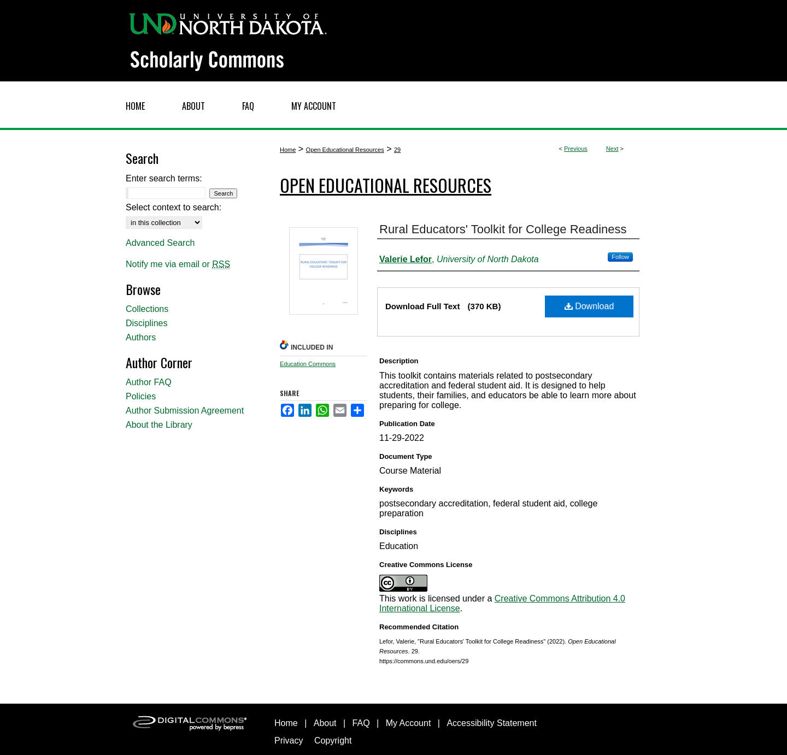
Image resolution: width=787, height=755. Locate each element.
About (325, 723)
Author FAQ (149, 382)
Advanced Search (160, 242)
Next (612, 148)
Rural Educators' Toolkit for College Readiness (503, 229)
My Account (408, 723)
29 (397, 149)
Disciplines (146, 323)
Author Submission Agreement (185, 410)
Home (288, 149)
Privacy (288, 740)
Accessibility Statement (492, 723)
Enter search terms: (164, 178)
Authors (141, 337)
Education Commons (308, 364)
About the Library (159, 424)
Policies (141, 396)
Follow (620, 256)
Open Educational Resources (345, 149)
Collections (147, 309)
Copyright (332, 740)
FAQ (361, 723)
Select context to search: (173, 207)
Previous (576, 148)
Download (589, 306)
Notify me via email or (178, 264)
